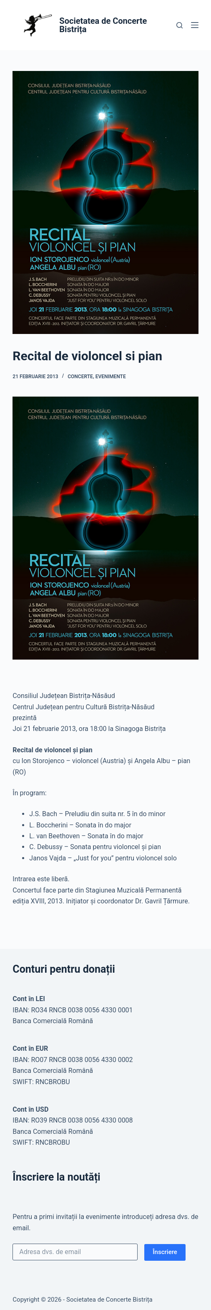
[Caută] (179, 25)
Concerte (80, 376)
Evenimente (110, 376)
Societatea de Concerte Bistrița (103, 25)
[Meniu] (194, 25)
